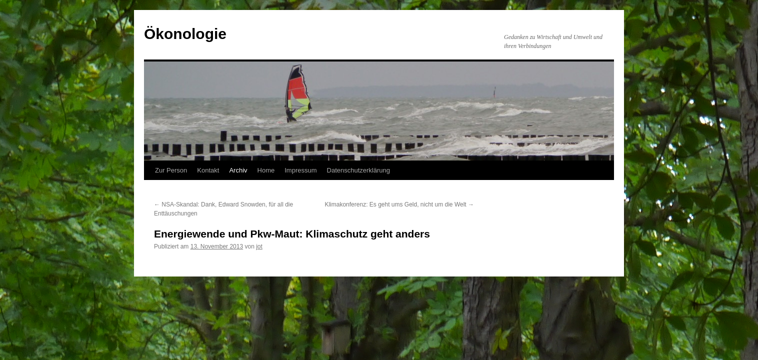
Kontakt (208, 170)
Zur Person (171, 170)
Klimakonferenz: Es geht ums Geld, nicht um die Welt (399, 204)
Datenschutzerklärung (358, 170)
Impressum (300, 170)
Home (266, 170)
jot (259, 246)
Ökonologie (185, 34)
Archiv (238, 170)
